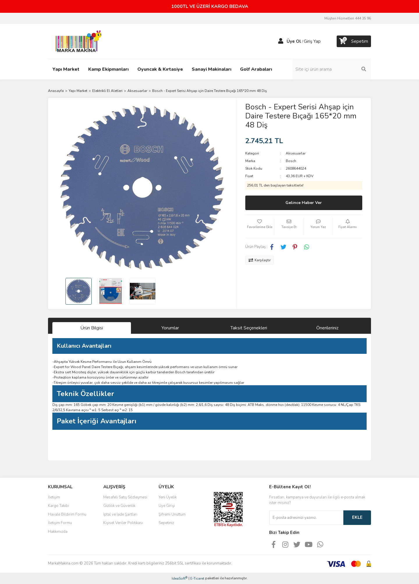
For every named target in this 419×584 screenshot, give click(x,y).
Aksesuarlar (296, 153)
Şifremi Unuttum (172, 514)
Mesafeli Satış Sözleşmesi (125, 497)
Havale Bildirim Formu (67, 514)
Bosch (291, 161)
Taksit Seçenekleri (248, 328)
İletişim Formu (60, 523)
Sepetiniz (166, 523)
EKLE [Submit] (357, 517)
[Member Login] (280, 41)
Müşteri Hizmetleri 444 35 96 (347, 18)
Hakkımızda (58, 531)
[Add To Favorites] (259, 226)
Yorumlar (170, 328)
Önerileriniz (327, 328)
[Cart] (354, 41)
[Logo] (77, 41)
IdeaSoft (179, 578)
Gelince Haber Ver (303, 202)
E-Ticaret (197, 578)
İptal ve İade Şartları (120, 514)
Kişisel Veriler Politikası (123, 523)
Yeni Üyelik (168, 497)
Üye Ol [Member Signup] (294, 41)
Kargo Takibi (58, 505)
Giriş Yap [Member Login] (312, 41)
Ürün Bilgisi (91, 328)
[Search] (331, 69)
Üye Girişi (167, 505)
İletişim (54, 497)
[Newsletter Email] (306, 517)
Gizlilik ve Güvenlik (119, 505)
